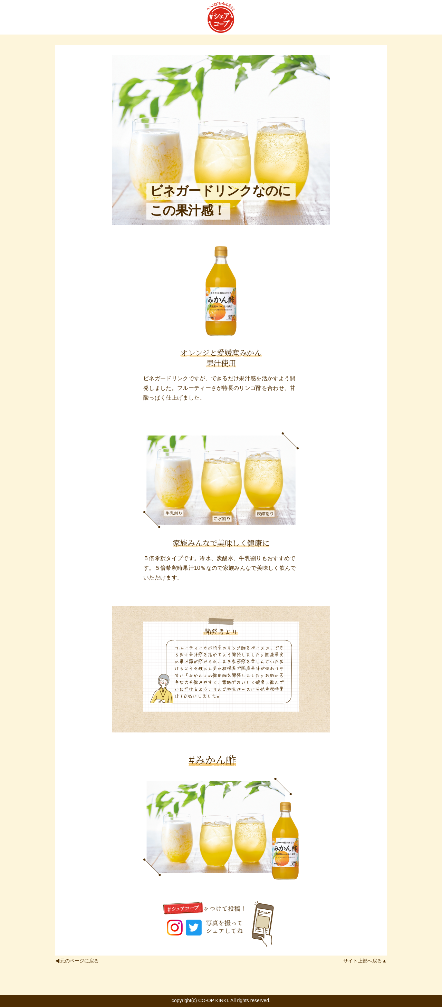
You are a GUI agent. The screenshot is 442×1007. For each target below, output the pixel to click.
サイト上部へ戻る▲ (365, 960)
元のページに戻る (79, 960)
